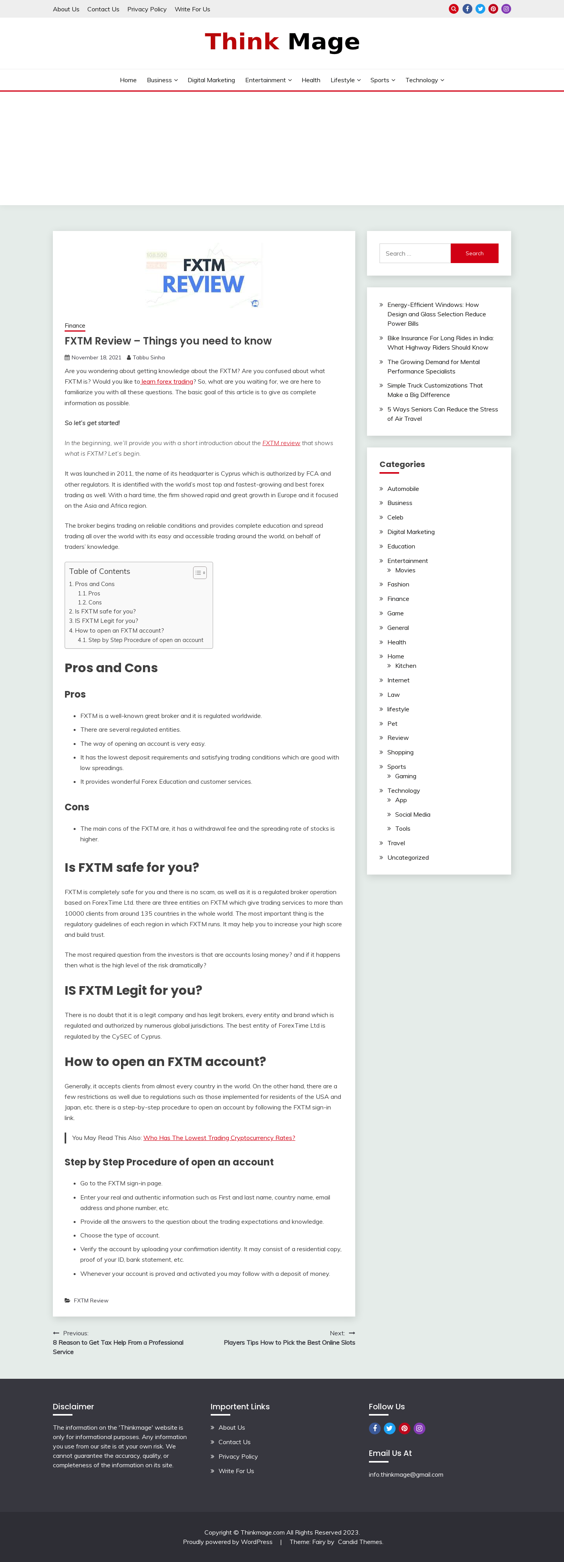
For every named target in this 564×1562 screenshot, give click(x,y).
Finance (75, 325)
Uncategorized (408, 857)
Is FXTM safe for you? (106, 611)
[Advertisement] (282, 150)
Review (398, 737)
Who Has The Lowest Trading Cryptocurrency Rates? (219, 1138)
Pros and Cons (95, 584)
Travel (396, 843)
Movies (405, 570)
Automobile (403, 488)
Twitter (480, 9)
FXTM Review (91, 1300)
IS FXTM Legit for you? (106, 620)
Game (395, 613)
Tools (402, 828)
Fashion (398, 584)
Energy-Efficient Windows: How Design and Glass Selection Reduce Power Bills (436, 314)
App (401, 800)
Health (311, 80)
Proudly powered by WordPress (228, 1542)
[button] (196, 572)
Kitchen (405, 665)
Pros (94, 593)
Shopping (400, 752)
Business (159, 80)
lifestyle (343, 80)
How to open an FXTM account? (119, 630)
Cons (95, 602)
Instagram (506, 9)
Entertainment (265, 80)
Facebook (467, 9)
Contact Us (103, 9)
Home (128, 80)
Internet (398, 680)
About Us (66, 9)
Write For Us (192, 9)
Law (393, 694)
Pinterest (493, 9)
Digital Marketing (211, 80)
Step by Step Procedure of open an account (147, 640)
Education (401, 546)
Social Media (412, 814)
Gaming (405, 776)
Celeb (395, 517)
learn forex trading (166, 381)
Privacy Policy (147, 9)
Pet (392, 723)
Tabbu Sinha (149, 357)
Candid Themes (360, 1542)
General (398, 627)
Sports (380, 80)
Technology (421, 80)
